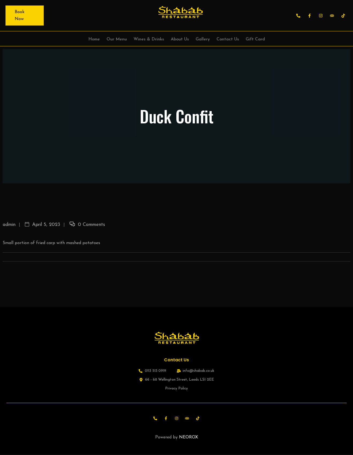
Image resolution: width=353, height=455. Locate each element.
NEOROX (188, 438)
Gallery (203, 39)
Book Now (19, 15)
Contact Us (228, 39)
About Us (180, 39)
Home (94, 39)
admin (9, 224)
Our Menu (117, 39)
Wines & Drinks (149, 39)
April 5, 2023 (42, 224)
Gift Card (255, 39)
